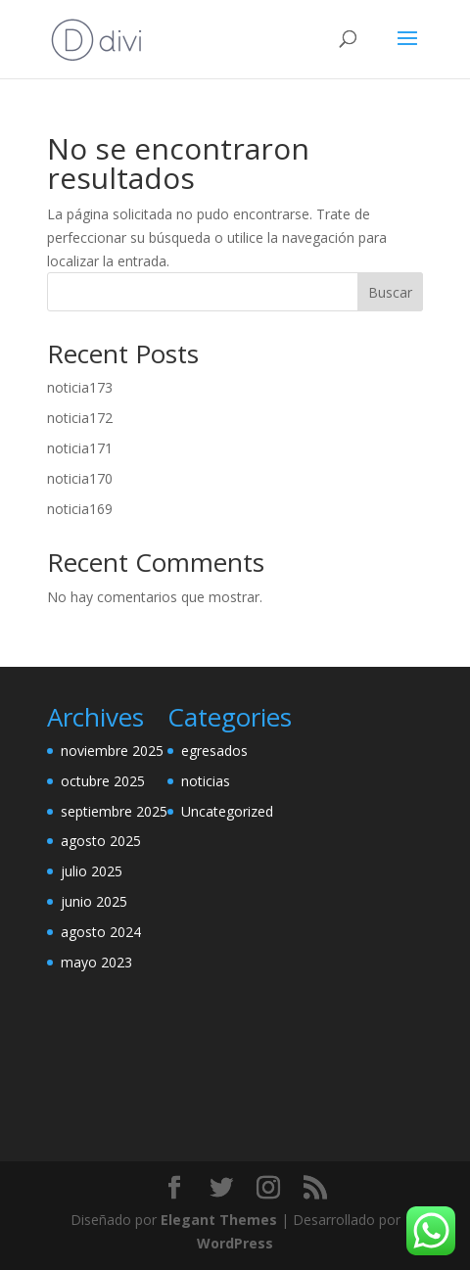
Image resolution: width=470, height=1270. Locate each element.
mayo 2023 (96, 962)
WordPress (235, 1243)
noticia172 (80, 417)
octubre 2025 (103, 781)
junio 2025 (94, 901)
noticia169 (80, 508)
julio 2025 (91, 871)
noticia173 (80, 387)
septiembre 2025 (114, 811)
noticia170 (80, 478)
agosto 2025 (101, 840)
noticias (205, 781)
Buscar (390, 292)
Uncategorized (227, 811)
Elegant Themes (219, 1219)
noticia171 (80, 448)
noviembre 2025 (112, 750)
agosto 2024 (101, 931)
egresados (214, 750)
